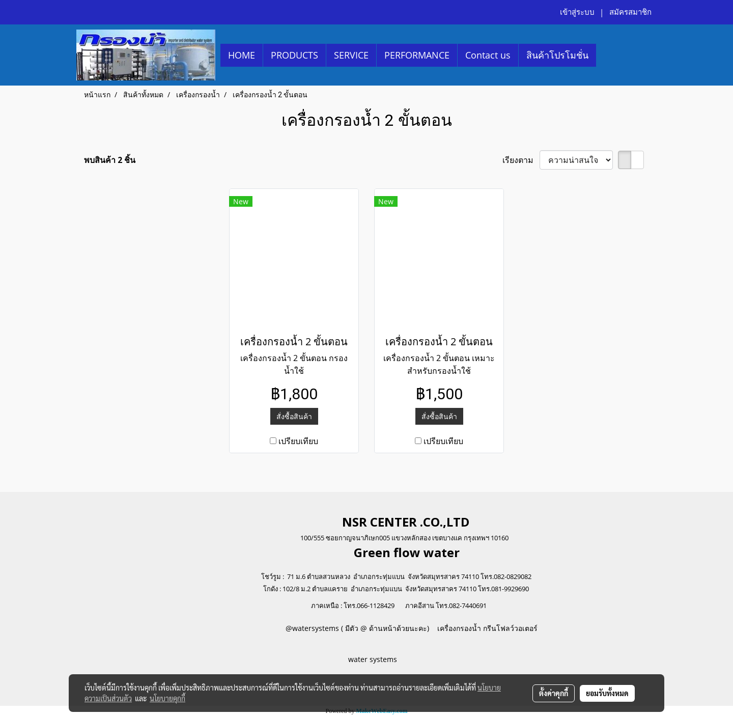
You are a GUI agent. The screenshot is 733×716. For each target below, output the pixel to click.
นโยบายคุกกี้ (167, 698)
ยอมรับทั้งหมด (607, 693)
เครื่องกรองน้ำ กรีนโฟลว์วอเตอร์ (486, 628)
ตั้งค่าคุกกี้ (553, 693)
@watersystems (312, 628)
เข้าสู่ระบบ (577, 12)
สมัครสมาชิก (630, 12)
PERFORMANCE (416, 55)
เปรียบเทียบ (298, 441)
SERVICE (351, 55)
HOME (241, 55)
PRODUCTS (294, 55)
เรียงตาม (521, 160)
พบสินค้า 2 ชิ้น (109, 160)
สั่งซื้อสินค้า (294, 416)
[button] (605, 55)
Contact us (488, 55)
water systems (373, 659)
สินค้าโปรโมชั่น (557, 55)
